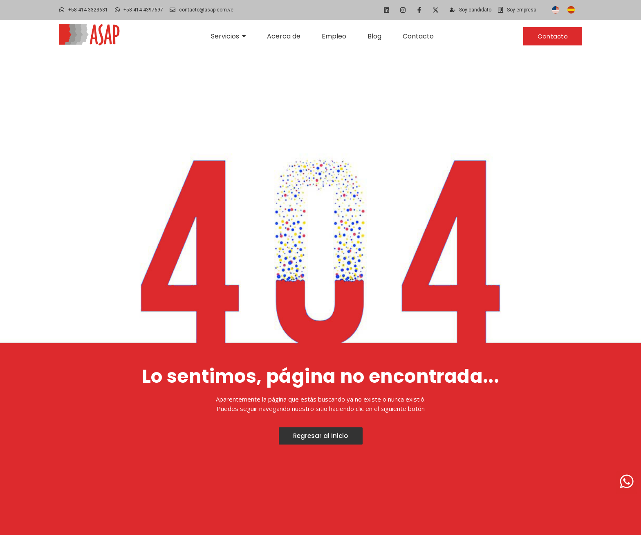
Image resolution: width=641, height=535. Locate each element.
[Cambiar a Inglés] (555, 10)
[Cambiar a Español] (571, 10)
